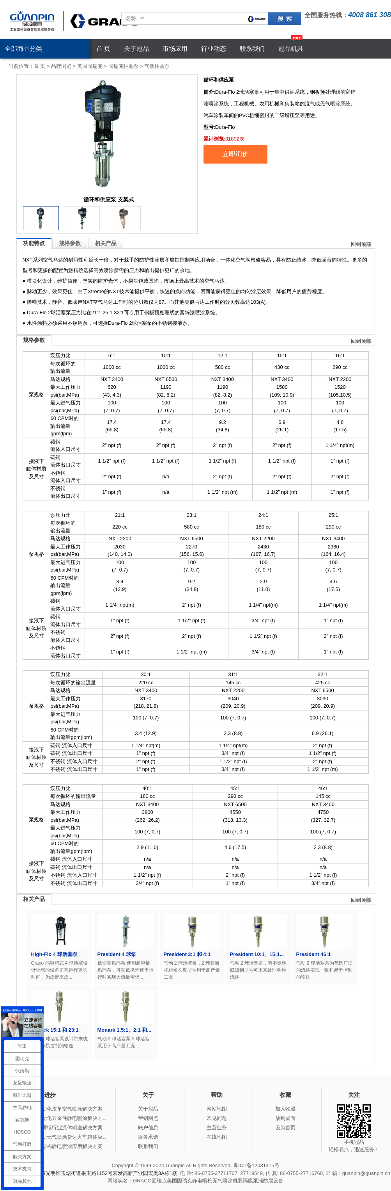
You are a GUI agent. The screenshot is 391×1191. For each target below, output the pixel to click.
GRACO (142, 1181)
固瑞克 (284, 18)
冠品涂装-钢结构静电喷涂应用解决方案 (59, 1146)
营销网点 (148, 1118)
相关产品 (106, 243)
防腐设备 (273, 1181)
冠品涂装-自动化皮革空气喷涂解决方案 (59, 1109)
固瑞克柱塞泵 (123, 66)
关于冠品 (136, 48)
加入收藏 (285, 1109)
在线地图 (217, 1137)
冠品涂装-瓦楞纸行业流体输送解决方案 (59, 1127)
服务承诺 (148, 1137)
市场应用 (175, 48)
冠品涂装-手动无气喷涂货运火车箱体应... (61, 1137)
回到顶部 (361, 244)
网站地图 (217, 1109)
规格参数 (70, 243)
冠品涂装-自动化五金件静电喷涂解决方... (61, 1118)
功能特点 (34, 243)
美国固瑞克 (90, 66)
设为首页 (285, 1127)
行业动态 (213, 48)
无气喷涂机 (225, 1181)
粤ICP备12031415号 (256, 1165)
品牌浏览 (61, 66)
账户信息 (148, 1127)
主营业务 (217, 1127)
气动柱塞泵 (157, 66)
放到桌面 (285, 1118)
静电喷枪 (202, 1181)
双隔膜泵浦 (250, 1181)
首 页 (103, 48)
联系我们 (252, 48)
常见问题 (217, 1118)
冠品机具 (290, 48)
